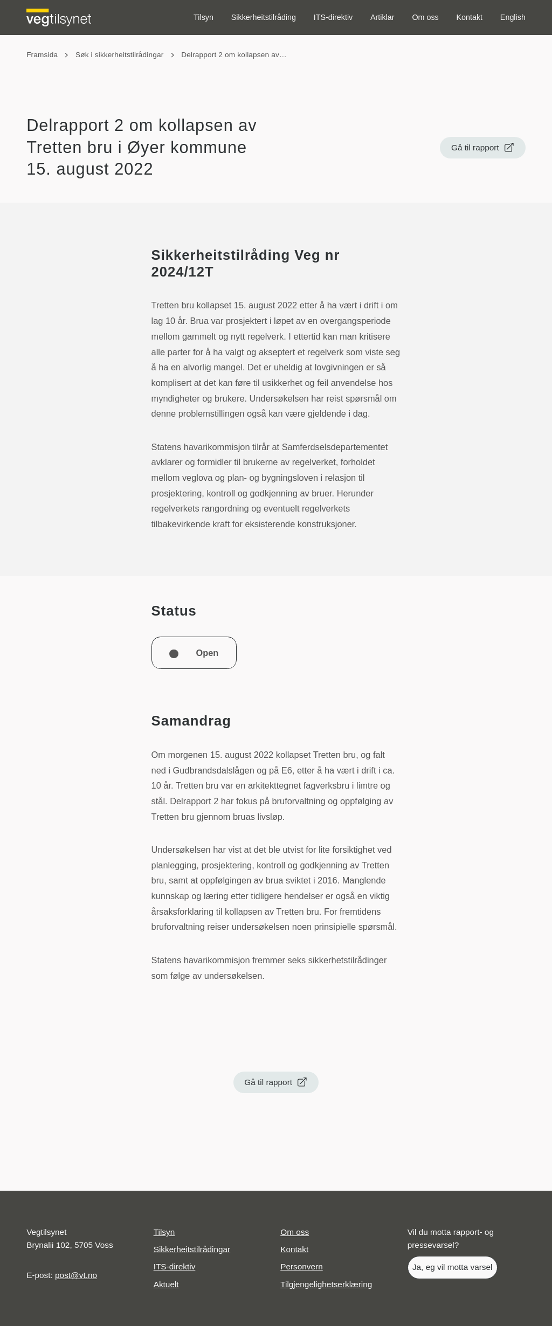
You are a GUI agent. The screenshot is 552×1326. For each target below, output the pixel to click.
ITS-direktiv (333, 17)
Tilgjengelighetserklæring (326, 1284)
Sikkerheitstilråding (263, 17)
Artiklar (382, 17)
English (513, 17)
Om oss (425, 17)
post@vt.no (76, 1275)
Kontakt (470, 17)
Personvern (301, 1266)
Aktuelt (166, 1284)
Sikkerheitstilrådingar (192, 1249)
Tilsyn (203, 17)
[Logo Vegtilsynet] (58, 17)
